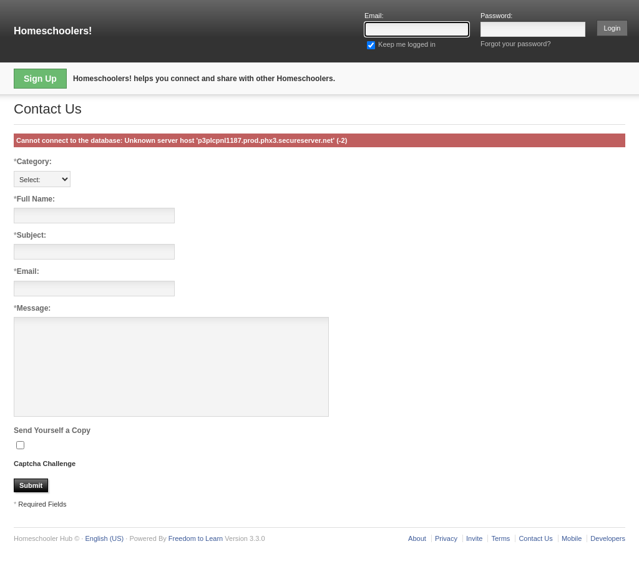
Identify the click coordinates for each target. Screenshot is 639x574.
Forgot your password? (515, 43)
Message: (32, 308)
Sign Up (40, 79)
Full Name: (34, 199)
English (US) (104, 557)
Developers (607, 557)
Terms (500, 557)
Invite (474, 557)
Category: (33, 161)
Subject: (30, 235)
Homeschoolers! (53, 31)
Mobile (572, 557)
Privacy (446, 557)
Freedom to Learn (195, 557)
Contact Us (535, 557)
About (417, 557)
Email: (26, 271)
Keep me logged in (401, 44)
